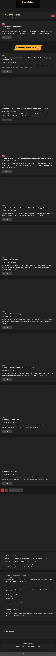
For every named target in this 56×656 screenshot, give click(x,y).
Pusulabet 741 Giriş (16, 602)
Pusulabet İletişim (35, 646)
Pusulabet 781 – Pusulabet (22, 575)
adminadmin (14, 29)
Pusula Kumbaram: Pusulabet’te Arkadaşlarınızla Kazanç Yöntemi (27, 158)
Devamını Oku (6, 37)
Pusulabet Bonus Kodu (10, 260)
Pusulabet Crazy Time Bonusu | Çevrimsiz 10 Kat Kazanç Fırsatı (26, 108)
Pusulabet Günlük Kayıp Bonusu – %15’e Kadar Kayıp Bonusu (25, 208)
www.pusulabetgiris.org (7, 631)
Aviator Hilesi (14, 594)
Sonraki (19, 490)
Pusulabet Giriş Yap (9, 472)
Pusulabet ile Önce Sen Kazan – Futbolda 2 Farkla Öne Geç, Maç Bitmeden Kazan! (26, 59)
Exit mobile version (28, 654)
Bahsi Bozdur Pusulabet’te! (12, 26)
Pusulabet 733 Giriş (18, 609)
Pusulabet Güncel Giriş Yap (12, 420)
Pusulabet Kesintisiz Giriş (11, 314)
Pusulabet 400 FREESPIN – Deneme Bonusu (18, 368)
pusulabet (13, 62)
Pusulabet (13, 14)
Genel (3, 23)
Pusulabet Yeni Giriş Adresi (23, 646)
